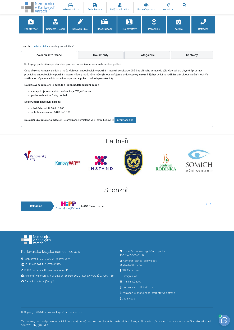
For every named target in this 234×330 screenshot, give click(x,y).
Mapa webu (127, 298)
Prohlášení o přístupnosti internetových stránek (148, 292)
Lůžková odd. (71, 7)
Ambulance (95, 7)
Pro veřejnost (146, 7)
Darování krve (80, 23)
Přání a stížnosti (130, 281)
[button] (206, 204)
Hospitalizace (105, 23)
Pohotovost (31, 23)
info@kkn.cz (128, 276)
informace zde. (125, 120)
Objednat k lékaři (55, 23)
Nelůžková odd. (120, 7)
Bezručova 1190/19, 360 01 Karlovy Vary (47, 258)
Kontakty (169, 7)
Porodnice (154, 23)
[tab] (49, 55)
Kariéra (178, 23)
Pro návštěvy (129, 23)
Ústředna (203, 23)
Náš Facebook (129, 270)
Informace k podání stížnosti (137, 287)
